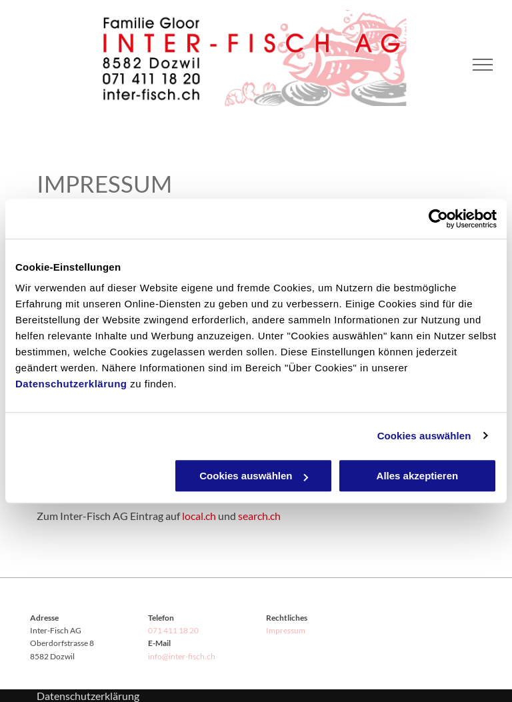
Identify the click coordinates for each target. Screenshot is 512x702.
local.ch (199, 515)
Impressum (285, 630)
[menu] (482, 64)
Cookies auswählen (424, 435)
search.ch (259, 515)
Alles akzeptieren (418, 475)
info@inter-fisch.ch (181, 656)
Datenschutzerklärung (71, 383)
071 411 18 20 (173, 630)
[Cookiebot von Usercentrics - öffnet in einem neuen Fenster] (438, 219)
